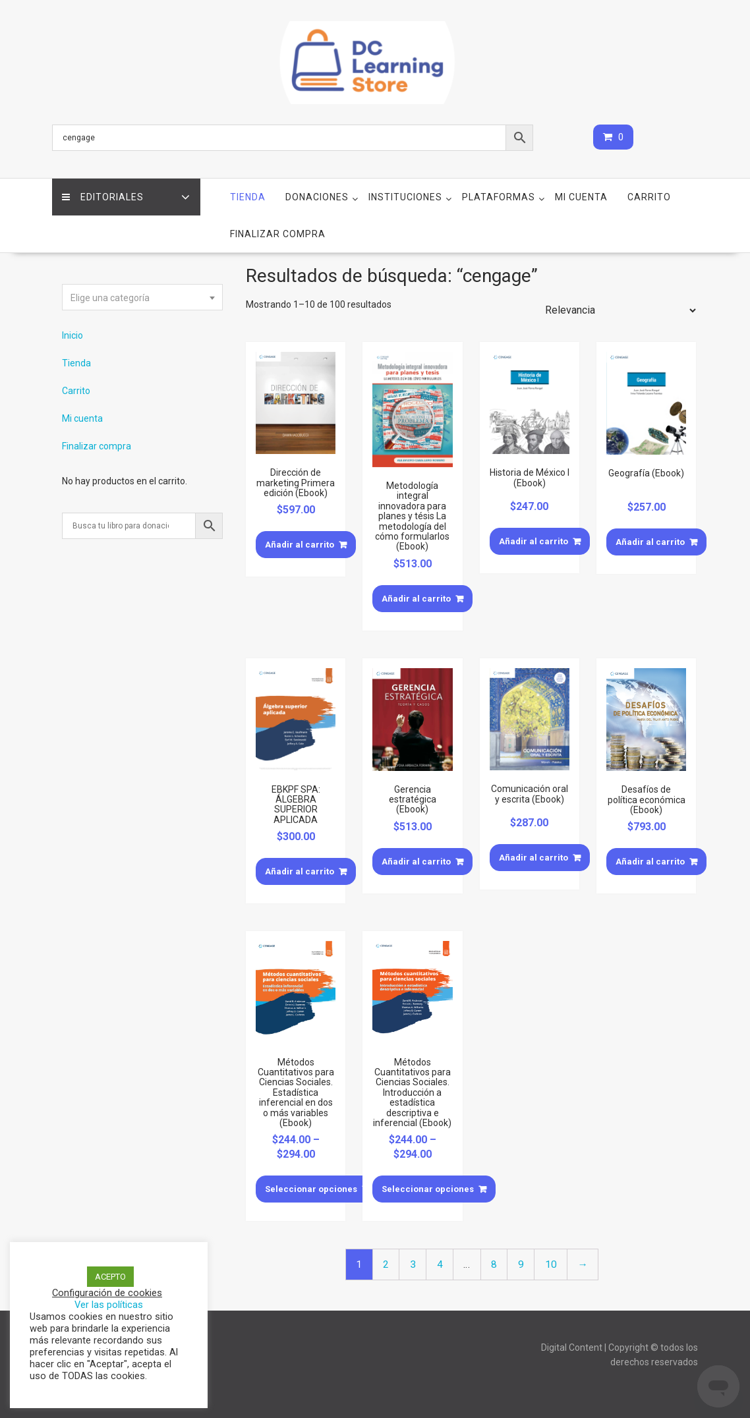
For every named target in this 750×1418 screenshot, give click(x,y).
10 (551, 1264)
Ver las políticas (108, 1305)
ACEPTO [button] (110, 1277)
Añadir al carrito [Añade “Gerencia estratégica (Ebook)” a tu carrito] (416, 861)
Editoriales (103, 197)
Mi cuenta (581, 197)
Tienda (248, 197)
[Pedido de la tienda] (617, 310)
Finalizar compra (278, 234)
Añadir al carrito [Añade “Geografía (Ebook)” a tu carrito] (650, 542)
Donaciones (317, 197)
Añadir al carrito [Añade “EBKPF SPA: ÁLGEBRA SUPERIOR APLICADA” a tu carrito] (299, 871)
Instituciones (405, 197)
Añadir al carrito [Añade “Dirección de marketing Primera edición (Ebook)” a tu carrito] (299, 545)
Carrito (649, 197)
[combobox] (142, 297)
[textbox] (142, 298)
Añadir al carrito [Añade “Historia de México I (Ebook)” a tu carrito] (533, 541)
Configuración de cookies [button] (107, 1293)
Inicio (72, 335)
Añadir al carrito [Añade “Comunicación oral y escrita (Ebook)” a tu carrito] (533, 858)
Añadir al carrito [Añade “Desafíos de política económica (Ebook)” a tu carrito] (650, 861)
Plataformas (498, 197)
